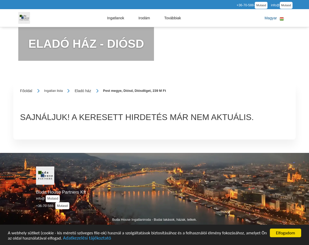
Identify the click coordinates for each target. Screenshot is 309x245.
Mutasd (261, 5)
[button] (116, 18)
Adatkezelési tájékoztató (87, 239)
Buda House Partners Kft (61, 192)
